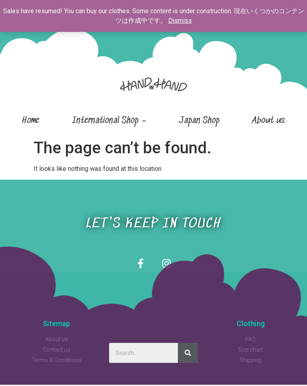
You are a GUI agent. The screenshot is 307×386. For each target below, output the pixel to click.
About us (268, 121)
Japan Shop (199, 121)
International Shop (109, 121)
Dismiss (180, 20)
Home (30, 121)
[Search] (188, 354)
